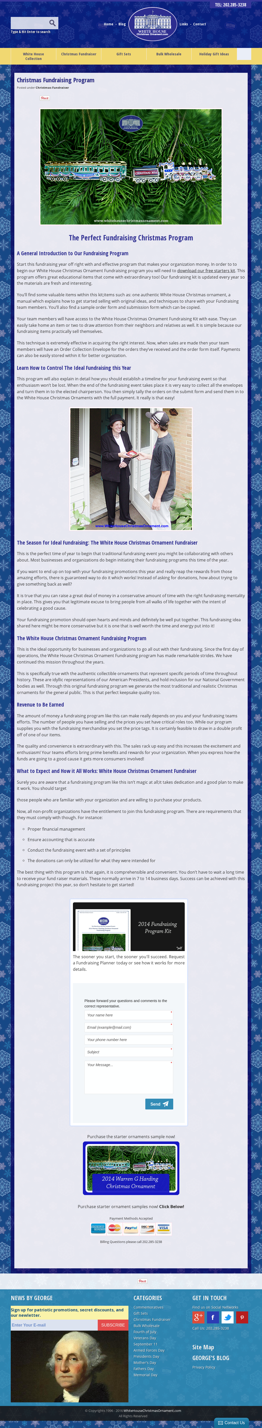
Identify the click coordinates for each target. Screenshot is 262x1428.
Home (109, 23)
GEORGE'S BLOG (210, 1365)
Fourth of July (145, 1339)
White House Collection (33, 56)
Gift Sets (123, 53)
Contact (199, 23)
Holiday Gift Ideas (214, 53)
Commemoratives (148, 1314)
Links (184, 23)
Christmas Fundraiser (78, 53)
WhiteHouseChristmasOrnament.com (152, 1417)
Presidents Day (146, 1363)
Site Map (203, 1354)
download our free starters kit (206, 270)
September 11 (146, 1351)
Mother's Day (145, 1369)
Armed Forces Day (149, 1357)
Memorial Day (145, 1382)
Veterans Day (145, 1345)
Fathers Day (144, 1375)
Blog (122, 23)
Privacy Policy (203, 1374)
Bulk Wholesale (168, 53)
